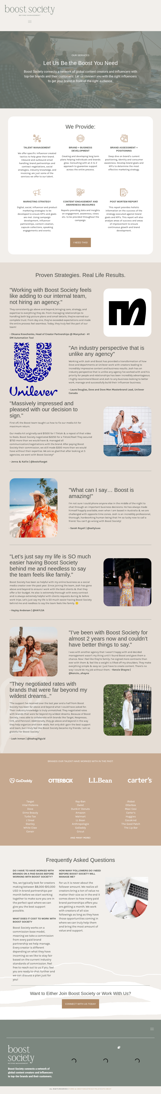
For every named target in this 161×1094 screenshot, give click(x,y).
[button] (29, 22)
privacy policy (94, 1089)
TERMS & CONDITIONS (77, 1089)
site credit (106, 1089)
